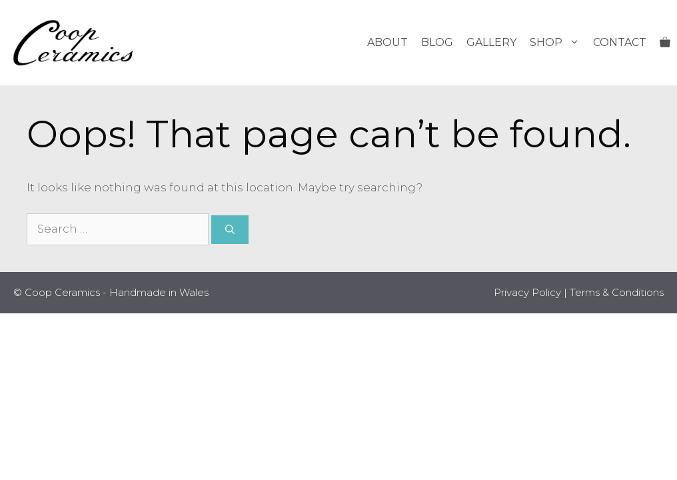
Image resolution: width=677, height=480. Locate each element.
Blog (437, 42)
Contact (619, 42)
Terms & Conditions (617, 292)
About (387, 42)
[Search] (230, 229)
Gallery (491, 42)
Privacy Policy (527, 292)
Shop (558, 43)
